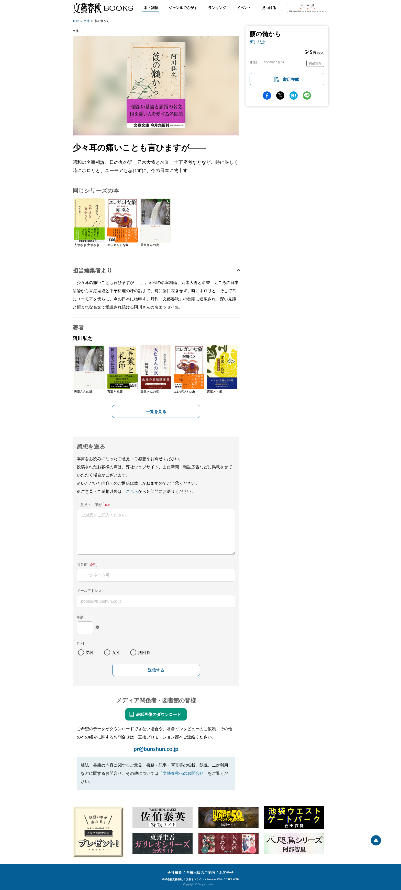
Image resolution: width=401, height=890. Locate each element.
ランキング (217, 7)
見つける (269, 7)
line (307, 95)
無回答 (144, 652)
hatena (293, 95)
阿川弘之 (258, 41)
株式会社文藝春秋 (172, 879)
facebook (267, 95)
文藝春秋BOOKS (103, 8)
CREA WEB (232, 879)
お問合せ (226, 872)
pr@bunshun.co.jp (155, 748)
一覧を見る (156, 411)
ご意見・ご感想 (89, 504)
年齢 (80, 617)
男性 (90, 652)
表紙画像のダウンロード (158, 714)
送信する (156, 670)
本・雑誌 (151, 7)
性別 (80, 643)
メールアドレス (89, 590)
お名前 (82, 564)
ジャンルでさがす (183, 7)
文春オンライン (195, 879)
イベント (244, 7)
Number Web (214, 879)
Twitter (280, 95)
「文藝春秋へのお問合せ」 (183, 773)
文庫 (87, 21)
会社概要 (175, 872)
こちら (132, 491)
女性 (116, 652)
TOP (76, 21)
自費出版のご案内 (200, 872)
